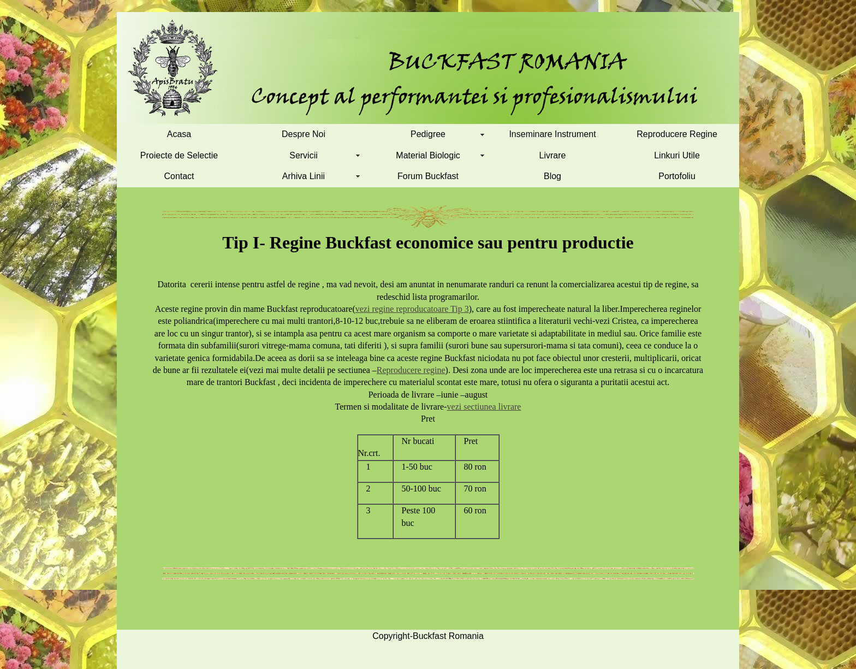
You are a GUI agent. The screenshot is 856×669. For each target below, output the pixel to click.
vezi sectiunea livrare (484, 406)
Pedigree (428, 134)
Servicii (303, 155)
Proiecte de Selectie (179, 155)
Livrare (552, 155)
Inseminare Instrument (552, 134)
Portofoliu (677, 176)
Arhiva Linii (303, 176)
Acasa (179, 134)
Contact (179, 176)
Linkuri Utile (677, 155)
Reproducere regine (411, 370)
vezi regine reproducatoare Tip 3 (412, 308)
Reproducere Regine (677, 134)
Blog (552, 176)
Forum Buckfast (428, 176)
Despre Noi (303, 134)
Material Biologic (428, 155)
